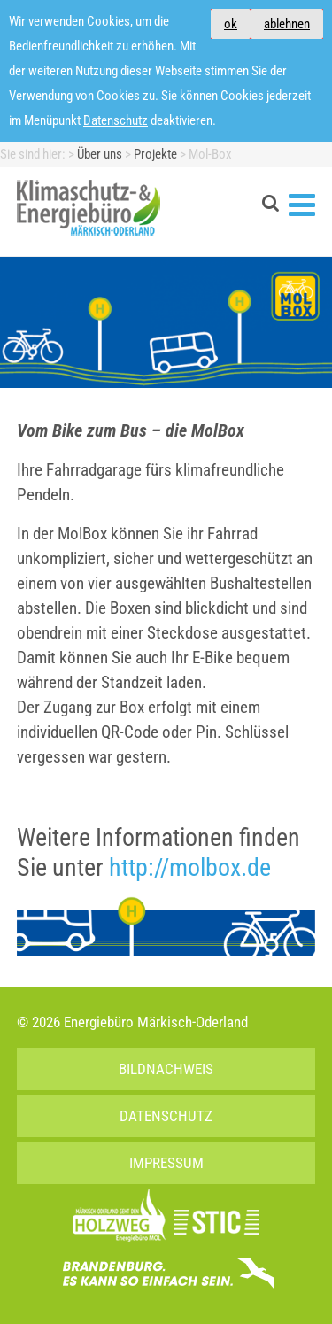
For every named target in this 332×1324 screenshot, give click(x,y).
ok (230, 24)
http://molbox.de (190, 867)
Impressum (166, 1163)
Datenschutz (115, 120)
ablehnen (287, 24)
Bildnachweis (166, 1069)
